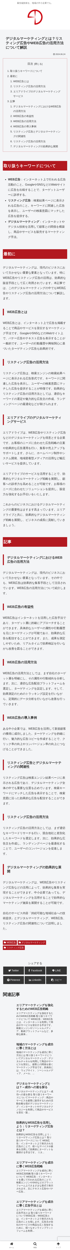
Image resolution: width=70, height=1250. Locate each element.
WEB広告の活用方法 (25, 121)
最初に (14, 76)
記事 (12, 101)
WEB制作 (9, 1181)
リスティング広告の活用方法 (29, 86)
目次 (30, 63)
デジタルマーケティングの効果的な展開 (35, 146)
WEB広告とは (21, 81)
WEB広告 (10, 942)
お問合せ (35, 1217)
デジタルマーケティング (32, 942)
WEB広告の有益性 (23, 116)
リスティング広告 (14, 947)
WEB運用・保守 (29, 1181)
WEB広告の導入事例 (25, 126)
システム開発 (27, 1186)
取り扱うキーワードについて (26, 71)
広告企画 (45, 1186)
